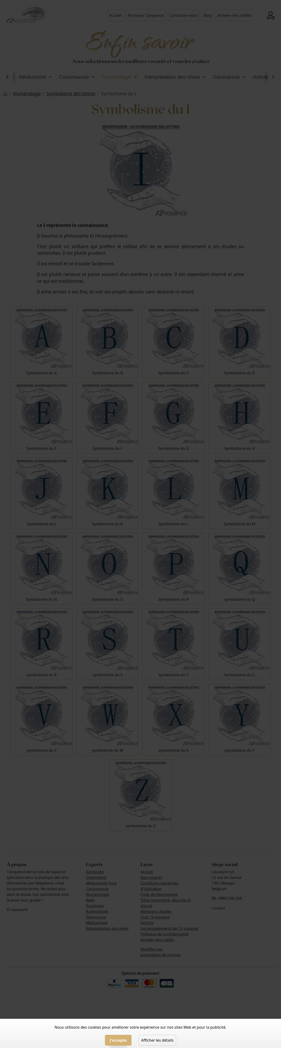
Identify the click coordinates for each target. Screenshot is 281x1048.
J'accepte (118, 1040)
